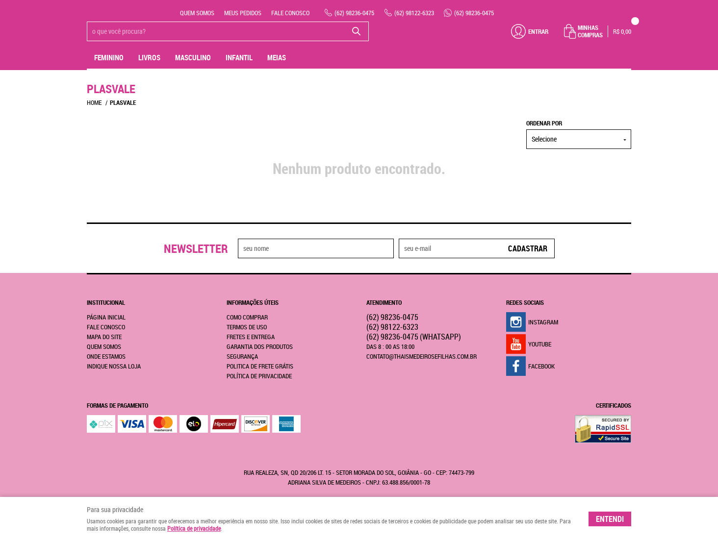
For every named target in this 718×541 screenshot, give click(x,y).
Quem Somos (197, 12)
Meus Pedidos (242, 12)
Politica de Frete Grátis (260, 366)
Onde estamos (106, 356)
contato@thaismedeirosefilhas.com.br (421, 356)
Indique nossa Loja (114, 366)
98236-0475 (354, 12)
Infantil (239, 57)
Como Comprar (247, 317)
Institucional (106, 302)
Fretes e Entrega (251, 336)
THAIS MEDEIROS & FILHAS (452, 21)
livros (149, 57)
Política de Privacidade (259, 375)
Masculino (193, 57)
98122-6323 (414, 12)
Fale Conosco (290, 12)
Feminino (109, 57)
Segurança (242, 356)
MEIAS (276, 57)
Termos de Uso (247, 326)
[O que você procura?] (356, 31)
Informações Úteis (253, 302)
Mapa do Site (104, 336)
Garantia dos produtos (260, 346)
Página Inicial (106, 317)
